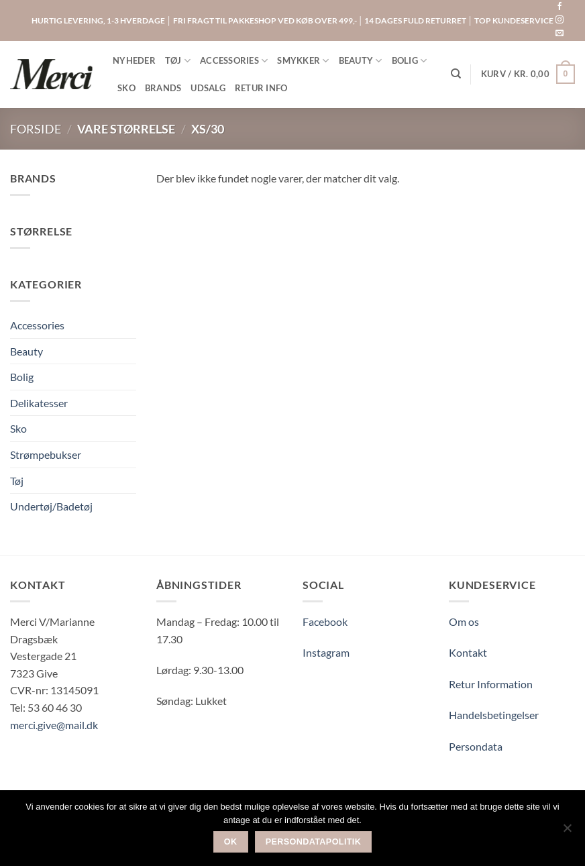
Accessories (37, 325)
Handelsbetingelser (494, 714)
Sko (18, 428)
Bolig (22, 376)
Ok (230, 842)
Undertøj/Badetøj (51, 506)
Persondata (475, 746)
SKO (126, 88)
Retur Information (491, 684)
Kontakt (468, 652)
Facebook (325, 621)
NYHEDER (134, 60)
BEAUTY (360, 60)
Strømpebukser (45, 454)
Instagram (326, 652)
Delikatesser (39, 402)
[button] (528, 74)
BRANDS (163, 88)
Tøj (16, 480)
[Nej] (567, 832)
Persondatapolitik (314, 842)
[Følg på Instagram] (559, 20)
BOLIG (409, 60)
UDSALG (208, 88)
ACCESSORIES (234, 60)
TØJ (178, 60)
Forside (35, 128)
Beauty (26, 351)
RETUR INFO (261, 88)
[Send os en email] (559, 33)
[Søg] (456, 74)
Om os (464, 621)
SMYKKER (303, 60)
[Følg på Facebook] (559, 6)
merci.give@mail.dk (54, 724)
